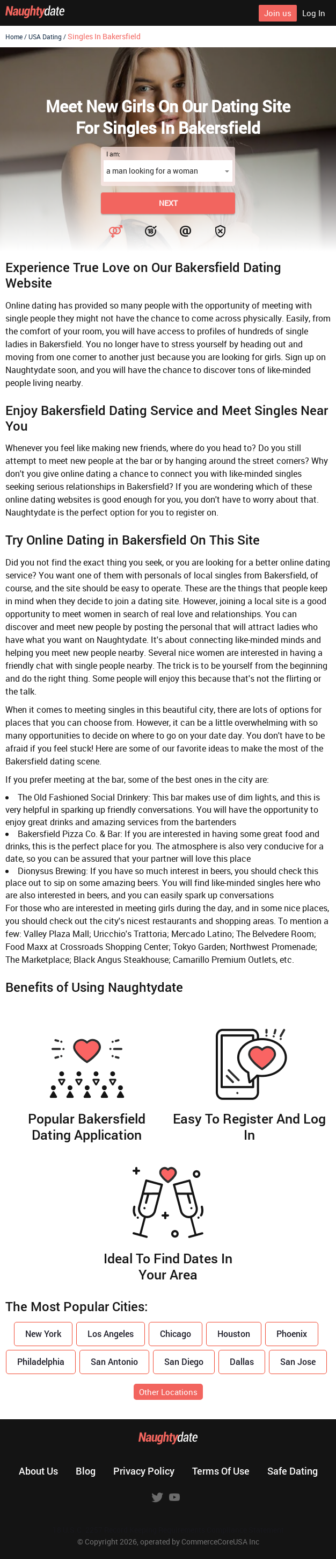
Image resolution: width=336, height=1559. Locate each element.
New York (43, 1333)
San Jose (298, 1361)
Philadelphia (40, 1361)
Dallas (242, 1361)
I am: (113, 153)
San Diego (183, 1361)
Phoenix (291, 1333)
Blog (86, 1470)
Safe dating (292, 1470)
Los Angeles (110, 1333)
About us (38, 1470)
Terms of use (221, 1470)
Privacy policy (143, 1470)
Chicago (175, 1333)
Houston (233, 1333)
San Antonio (114, 1361)
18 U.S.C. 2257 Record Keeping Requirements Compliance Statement (168, 1530)
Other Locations (168, 1391)
